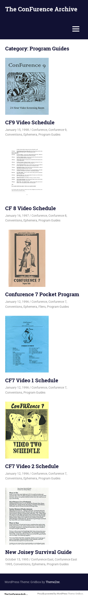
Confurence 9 (57, 129)
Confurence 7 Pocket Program (42, 294)
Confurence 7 (57, 301)
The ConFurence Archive (41, 9)
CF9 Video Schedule (30, 122)
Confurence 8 (57, 215)
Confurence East (42, 559)
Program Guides (49, 134)
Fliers (42, 306)
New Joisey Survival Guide (38, 552)
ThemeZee (53, 582)
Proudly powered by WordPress (52, 593)
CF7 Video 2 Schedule (32, 466)
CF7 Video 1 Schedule (31, 380)
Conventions (13, 134)
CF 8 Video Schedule (30, 208)
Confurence (39, 129)
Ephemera (30, 134)
